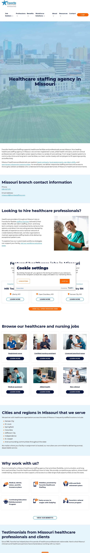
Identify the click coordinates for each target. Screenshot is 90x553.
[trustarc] (70, 288)
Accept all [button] (65, 281)
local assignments (56, 162)
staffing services (23, 221)
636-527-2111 (6, 189)
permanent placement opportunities (16, 164)
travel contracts (43, 162)
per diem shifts (70, 162)
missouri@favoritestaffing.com (13, 195)
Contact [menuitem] (72, 13)
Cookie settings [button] (23, 281)
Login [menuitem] (83, 15)
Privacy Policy (20, 288)
